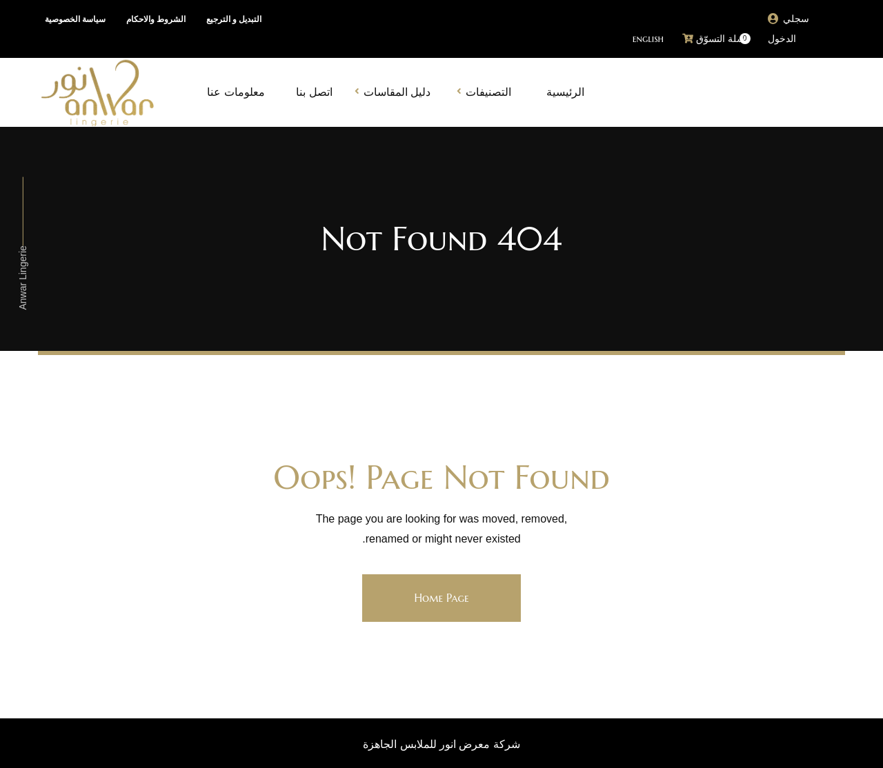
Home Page (441, 598)
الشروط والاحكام (156, 19)
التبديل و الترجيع (234, 19)
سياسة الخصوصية (75, 19)
